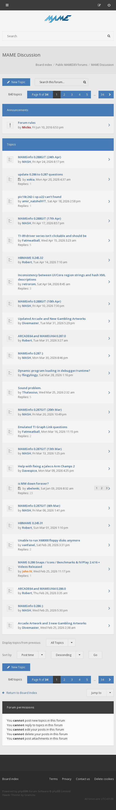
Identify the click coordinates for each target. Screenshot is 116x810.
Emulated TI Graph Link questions (42, 427)
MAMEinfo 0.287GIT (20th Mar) (40, 410)
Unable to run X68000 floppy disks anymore (49, 540)
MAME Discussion (21, 55)
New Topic (16, 82)
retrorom (29, 284)
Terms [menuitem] (53, 779)
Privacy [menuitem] (66, 779)
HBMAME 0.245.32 (30, 258)
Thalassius (30, 392)
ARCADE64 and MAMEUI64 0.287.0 (42, 336)
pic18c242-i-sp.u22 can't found (39, 197)
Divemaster (30, 323)
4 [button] (79, 95)
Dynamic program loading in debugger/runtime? (54, 371)
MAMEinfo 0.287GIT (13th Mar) (40, 449)
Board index (10, 779)
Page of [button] (40, 95)
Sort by (24, 655)
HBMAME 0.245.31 (30, 523)
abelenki (33, 488)
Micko (26, 127)
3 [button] (72, 95)
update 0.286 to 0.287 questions (40, 174)
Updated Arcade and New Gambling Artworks (52, 319)
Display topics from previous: (38, 643)
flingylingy (30, 375)
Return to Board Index (21, 693)
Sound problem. (29, 388)
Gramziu (29, 795)
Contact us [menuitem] (83, 779)
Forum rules (26, 123)
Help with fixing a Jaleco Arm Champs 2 (46, 466)
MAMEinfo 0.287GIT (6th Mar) (39, 506)
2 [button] (64, 95)
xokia (31, 179)
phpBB (22, 791)
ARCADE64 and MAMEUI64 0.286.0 (42, 588)
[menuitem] (109, 5)
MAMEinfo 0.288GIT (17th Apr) (39, 218)
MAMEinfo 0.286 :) (30, 606)
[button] (110, 94)
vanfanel (28, 545)
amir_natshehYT (34, 201)
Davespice (29, 470)
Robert (27, 262)
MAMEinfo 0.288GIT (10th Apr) (39, 301)
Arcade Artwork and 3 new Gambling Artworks (52, 623)
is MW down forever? (33, 483)
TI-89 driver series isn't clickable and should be (52, 236)
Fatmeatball (31, 240)
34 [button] (102, 95)
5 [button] (87, 95)
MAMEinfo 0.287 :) (30, 353)
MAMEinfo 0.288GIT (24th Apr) (39, 157)
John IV (27, 571)
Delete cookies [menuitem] (104, 779)
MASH (26, 162)
